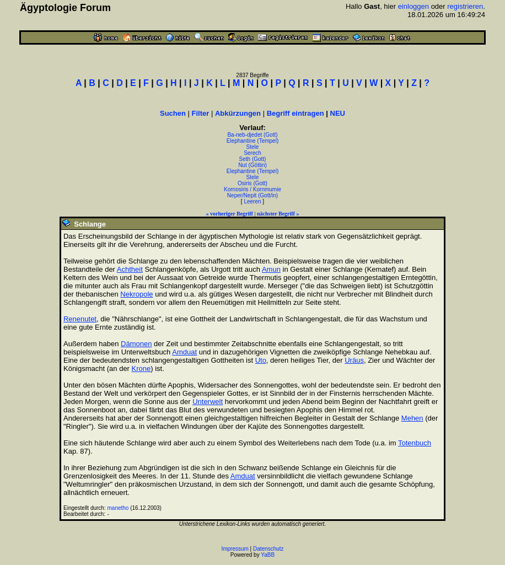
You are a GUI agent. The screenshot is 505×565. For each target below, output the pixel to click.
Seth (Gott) (252, 159)
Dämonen (136, 344)
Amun (271, 269)
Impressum (234, 549)
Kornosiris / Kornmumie (252, 189)
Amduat (184, 352)
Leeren (252, 201)
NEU (337, 113)
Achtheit (130, 269)
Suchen (173, 113)
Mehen (412, 418)
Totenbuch (414, 443)
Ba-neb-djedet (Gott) (252, 135)
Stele (252, 147)
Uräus (354, 360)
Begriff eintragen (295, 113)
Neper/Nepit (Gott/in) (252, 195)
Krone (141, 368)
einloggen (413, 6)
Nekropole (136, 294)
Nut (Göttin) (252, 165)
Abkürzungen (238, 113)
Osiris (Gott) (252, 183)
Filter (200, 113)
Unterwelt (207, 401)
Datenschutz (268, 549)
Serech (252, 153)
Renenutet (79, 319)
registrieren (465, 6)
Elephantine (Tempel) (253, 141)
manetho (117, 508)
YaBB (268, 555)
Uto (260, 360)
